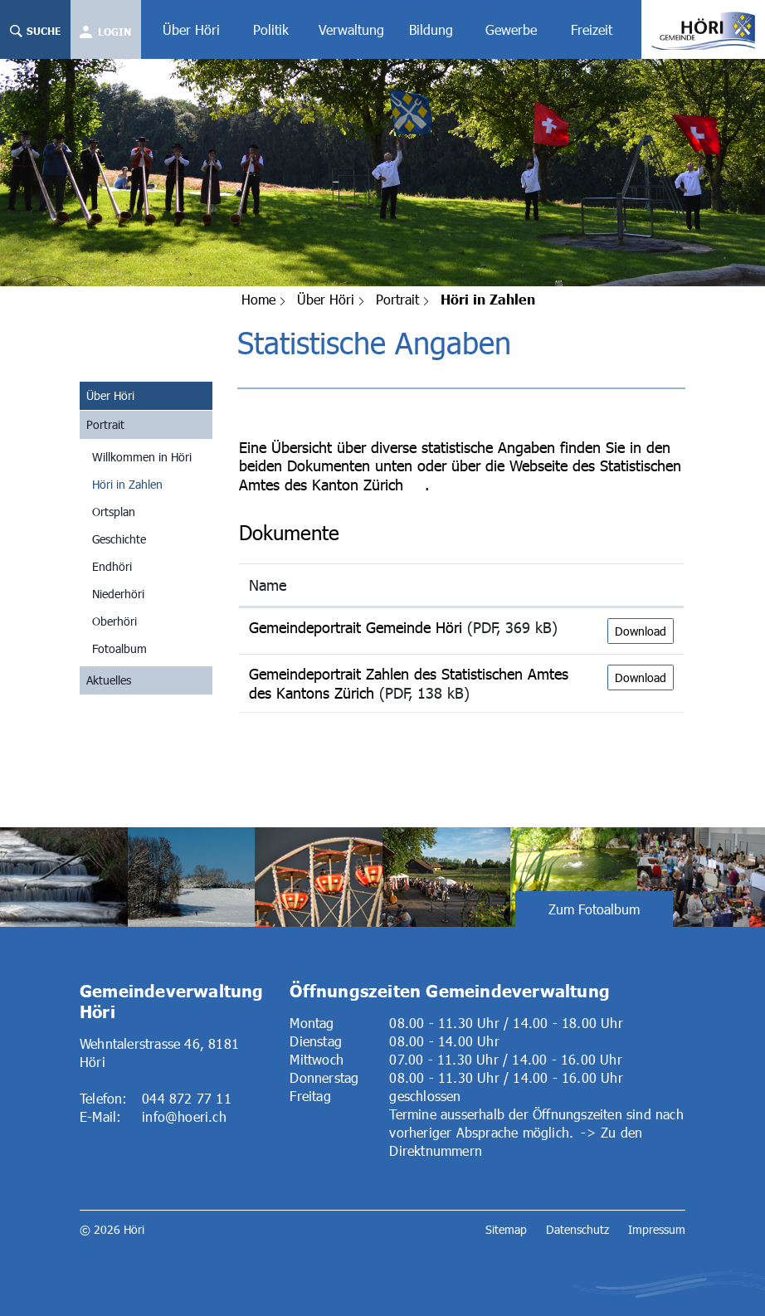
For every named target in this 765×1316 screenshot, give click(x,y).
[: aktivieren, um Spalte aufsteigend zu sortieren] (640, 585)
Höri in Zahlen (152, 483)
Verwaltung (351, 29)
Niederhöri (118, 594)
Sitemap (506, 1229)
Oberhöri (114, 621)
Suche (35, 31)
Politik (271, 29)
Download (640, 631)
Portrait (105, 424)
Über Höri (191, 29)
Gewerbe (511, 29)
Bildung (431, 29)
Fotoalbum (119, 648)
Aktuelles (108, 680)
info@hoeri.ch (184, 1116)
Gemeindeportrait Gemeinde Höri (355, 627)
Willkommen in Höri (142, 457)
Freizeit (591, 29)
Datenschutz (577, 1229)
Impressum (656, 1229)
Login (114, 31)
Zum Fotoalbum (594, 909)
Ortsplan (113, 511)
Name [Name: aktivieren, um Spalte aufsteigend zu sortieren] (267, 585)
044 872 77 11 (186, 1098)
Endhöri (112, 566)
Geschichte (119, 539)
